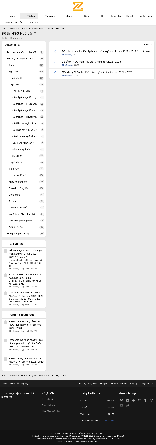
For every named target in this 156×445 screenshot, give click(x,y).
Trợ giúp (132, 383)
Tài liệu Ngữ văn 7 (22, 91)
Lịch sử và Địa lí (17, 175)
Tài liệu (31, 16)
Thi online (50, 16)
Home (12, 16)
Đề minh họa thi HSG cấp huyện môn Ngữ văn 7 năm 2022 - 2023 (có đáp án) (26, 253)
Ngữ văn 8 (16, 155)
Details (119, 436)
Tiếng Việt (24, 383)
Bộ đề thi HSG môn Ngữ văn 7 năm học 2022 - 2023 (91, 61)
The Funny (67, 54)
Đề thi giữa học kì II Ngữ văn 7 (26, 110)
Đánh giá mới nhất (13, 22)
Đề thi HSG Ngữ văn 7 (24, 136)
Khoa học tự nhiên (18, 181)
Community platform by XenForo (78, 433)
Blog (86, 16)
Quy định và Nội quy (96, 383)
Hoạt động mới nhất (52, 410)
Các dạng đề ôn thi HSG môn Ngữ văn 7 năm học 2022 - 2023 (97, 72)
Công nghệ (14, 194)
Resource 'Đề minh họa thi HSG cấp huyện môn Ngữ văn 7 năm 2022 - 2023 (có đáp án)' (26, 343)
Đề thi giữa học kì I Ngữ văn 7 (26, 97)
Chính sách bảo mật (117, 383)
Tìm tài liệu (33, 22)
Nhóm (69, 16)
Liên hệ (81, 383)
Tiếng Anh (14, 168)
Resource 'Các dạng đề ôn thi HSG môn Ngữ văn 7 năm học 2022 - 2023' (25, 324)
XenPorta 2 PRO (65, 441)
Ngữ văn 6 (16, 78)
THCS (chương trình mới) (20, 58)
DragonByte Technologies (104, 436)
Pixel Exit (51, 439)
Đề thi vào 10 (16, 227)
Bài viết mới (48, 399)
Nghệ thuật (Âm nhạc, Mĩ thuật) (24, 214)
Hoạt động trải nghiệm (20, 220)
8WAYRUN (93, 441)
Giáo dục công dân (19, 188)
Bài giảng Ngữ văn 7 (23, 142)
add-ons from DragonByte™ (70, 436)
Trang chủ (143, 383)
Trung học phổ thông (18, 233)
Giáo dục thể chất (18, 207)
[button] (17, 16)
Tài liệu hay (16, 243)
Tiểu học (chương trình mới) (21, 52)
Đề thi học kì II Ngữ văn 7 (25, 116)
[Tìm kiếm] (145, 16)
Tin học (12, 201)
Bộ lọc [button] (147, 44)
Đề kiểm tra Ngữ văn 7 (24, 123)
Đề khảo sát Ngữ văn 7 (24, 129)
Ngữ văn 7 (16, 84)
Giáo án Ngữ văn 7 (22, 149)
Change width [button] (9, 383)
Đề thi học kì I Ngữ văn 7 (25, 104)
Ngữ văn (13, 71)
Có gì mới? (49, 393)
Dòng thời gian (49, 404)
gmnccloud (108, 421)
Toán (11, 65)
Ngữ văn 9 (16, 162)
